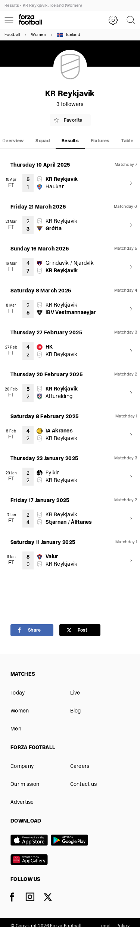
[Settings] (113, 20)
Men (15, 729)
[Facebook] (16, 899)
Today (17, 693)
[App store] (30, 841)
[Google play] (71, 841)
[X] (52, 899)
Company (22, 766)
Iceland (68, 34)
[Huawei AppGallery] (30, 860)
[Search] (131, 20)
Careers (80, 766)
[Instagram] (34, 899)
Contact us (83, 784)
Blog (75, 711)
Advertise (22, 802)
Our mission (24, 784)
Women (38, 35)
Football (12, 35)
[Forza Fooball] (30, 20)
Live (75, 693)
